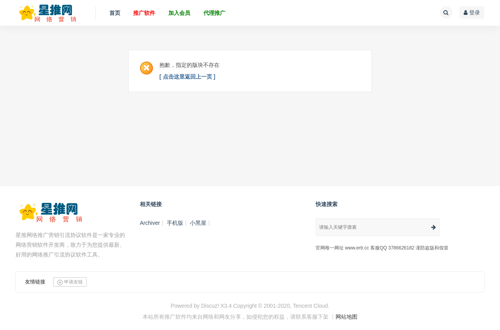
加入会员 (179, 13)
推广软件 (144, 13)
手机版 (175, 223)
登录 (472, 12)
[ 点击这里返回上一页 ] (187, 77)
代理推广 (214, 13)
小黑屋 (198, 223)
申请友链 (70, 282)
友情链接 (35, 282)
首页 (114, 13)
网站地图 (346, 317)
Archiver (150, 223)
